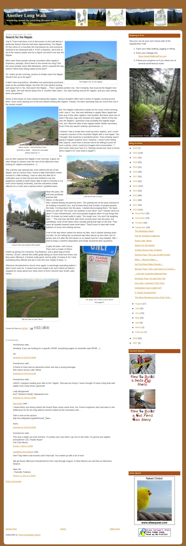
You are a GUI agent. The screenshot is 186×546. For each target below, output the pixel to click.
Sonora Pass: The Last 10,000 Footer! (152, 255)
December (140, 213)
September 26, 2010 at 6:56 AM (24, 427)
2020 (135, 162)
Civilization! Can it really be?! (148, 288)
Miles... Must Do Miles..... (146, 259)
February (139, 332)
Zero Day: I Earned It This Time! (150, 283)
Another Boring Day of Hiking (148, 250)
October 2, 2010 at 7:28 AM (23, 446)
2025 (135, 148)
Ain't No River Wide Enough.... (149, 264)
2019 (135, 167)
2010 (135, 209)
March (138, 327)
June (137, 313)
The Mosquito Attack (144, 231)
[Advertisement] (30, 505)
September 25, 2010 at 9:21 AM (24, 373)
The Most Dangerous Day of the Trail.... (153, 297)
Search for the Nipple (145, 245)
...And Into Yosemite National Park (151, 273)
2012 (135, 200)
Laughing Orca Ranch (23, 452)
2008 (135, 338)
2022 (135, 153)
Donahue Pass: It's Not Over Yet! (150, 278)
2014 (135, 190)
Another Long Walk (26, 15)
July (137, 308)
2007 (135, 343)
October (139, 223)
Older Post (115, 529)
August (138, 304)
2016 (135, 181)
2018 (135, 172)
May (137, 318)
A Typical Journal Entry (145, 292)
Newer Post (11, 529)
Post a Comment (13, 481)
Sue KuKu (18, 403)
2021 (135, 157)
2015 (135, 186)
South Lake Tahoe (143, 240)
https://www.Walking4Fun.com (152, 56)
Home (63, 529)
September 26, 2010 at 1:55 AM (24, 398)
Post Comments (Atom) (29, 535)
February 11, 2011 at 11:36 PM (24, 476)
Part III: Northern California (147, 236)
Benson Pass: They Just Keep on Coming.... (155, 269)
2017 (135, 176)
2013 (135, 195)
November (140, 218)
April (137, 322)
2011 (135, 205)
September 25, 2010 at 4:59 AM (24, 357)
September (140, 227)
